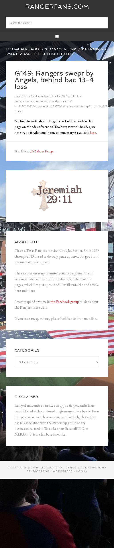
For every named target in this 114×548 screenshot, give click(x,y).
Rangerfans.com (57, 6)
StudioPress (38, 471)
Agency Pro (51, 467)
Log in (82, 471)
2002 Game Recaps (41, 151)
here (93, 132)
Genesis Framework (83, 467)
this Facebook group (64, 301)
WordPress (63, 471)
